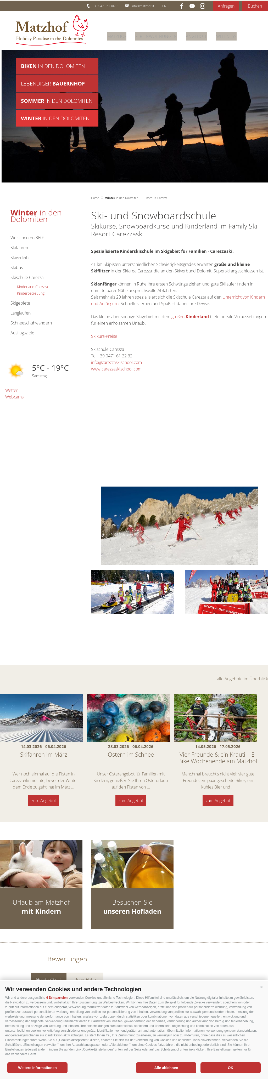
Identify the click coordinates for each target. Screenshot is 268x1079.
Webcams (14, 397)
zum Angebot (43, 800)
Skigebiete (20, 303)
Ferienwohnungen (156, 35)
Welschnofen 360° (27, 238)
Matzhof (51, 30)
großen (190, 316)
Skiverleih (19, 257)
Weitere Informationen (37, 1068)
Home (95, 198)
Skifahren (19, 247)
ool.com (134, 369)
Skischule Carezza (26, 277)
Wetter (11, 390)
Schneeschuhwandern (31, 323)
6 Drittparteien (57, 998)
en (164, 6)
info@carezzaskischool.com (116, 362)
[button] (261, 987)
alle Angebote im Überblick (242, 679)
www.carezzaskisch (109, 369)
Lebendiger (53, 84)
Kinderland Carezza (32, 286)
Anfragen (226, 6)
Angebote (196, 35)
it (172, 6)
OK (230, 1068)
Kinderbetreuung (30, 293)
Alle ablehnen (166, 1068)
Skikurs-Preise (104, 336)
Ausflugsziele (22, 333)
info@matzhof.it (142, 6)
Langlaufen (20, 313)
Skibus (16, 267)
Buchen (255, 6)
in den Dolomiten (53, 66)
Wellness (226, 35)
